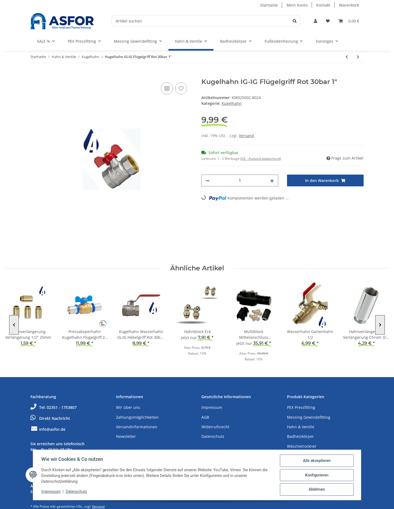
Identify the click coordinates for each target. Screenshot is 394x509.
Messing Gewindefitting (308, 417)
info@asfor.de (47, 429)
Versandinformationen (136, 426)
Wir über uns (128, 407)
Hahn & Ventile (300, 426)
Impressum (211, 407)
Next (380, 324)
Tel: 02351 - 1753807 (53, 407)
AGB (205, 417)
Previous (14, 324)
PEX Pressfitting (301, 407)
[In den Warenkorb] (34, 75)
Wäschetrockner (302, 446)
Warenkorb (349, 5)
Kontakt (323, 5)
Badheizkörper (300, 436)
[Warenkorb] (349, 20)
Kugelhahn (232, 103)
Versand (246, 135)
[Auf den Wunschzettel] (181, 88)
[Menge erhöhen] (272, 180)
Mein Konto (297, 5)
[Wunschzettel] (327, 20)
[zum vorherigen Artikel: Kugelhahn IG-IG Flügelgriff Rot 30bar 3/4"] (346, 57)
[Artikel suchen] (206, 21)
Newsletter (126, 436)
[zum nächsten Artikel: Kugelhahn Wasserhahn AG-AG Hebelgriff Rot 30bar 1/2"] (358, 57)
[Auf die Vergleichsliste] (167, 88)
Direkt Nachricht (50, 418)
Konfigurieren (316, 475)
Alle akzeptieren (316, 461)
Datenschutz (212, 436)
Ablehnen (316, 489)
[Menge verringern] (208, 180)
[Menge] (239, 180)
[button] (315, 20)
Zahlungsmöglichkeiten (137, 417)
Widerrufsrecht (215, 426)
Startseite (269, 5)
